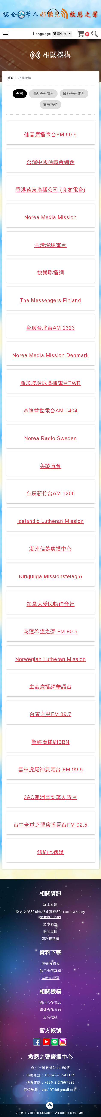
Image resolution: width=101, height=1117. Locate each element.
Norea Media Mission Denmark (50, 355)
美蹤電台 (50, 466)
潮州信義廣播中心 (50, 549)
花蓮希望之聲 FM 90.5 (51, 631)
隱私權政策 (51, 939)
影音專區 (50, 931)
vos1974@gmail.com (59, 1090)
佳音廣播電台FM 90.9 (50, 134)
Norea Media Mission (50, 217)
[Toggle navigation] (5, 33)
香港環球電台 (50, 245)
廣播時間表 (51, 963)
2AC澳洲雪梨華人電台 (50, 797)
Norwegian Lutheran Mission (50, 659)
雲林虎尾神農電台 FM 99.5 (50, 769)
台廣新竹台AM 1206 (50, 493)
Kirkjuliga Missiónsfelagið (50, 576)
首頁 (10, 78)
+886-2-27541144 (60, 1075)
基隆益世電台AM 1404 (50, 410)
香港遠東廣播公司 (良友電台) (50, 190)
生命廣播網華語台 (50, 687)
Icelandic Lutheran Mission (50, 521)
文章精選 (50, 924)
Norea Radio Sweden (50, 438)
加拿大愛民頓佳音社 (51, 604)
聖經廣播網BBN (50, 742)
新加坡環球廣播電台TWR (50, 383)
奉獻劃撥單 (51, 978)
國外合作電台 (74, 93)
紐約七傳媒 (50, 852)
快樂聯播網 (50, 272)
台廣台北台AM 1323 (50, 328)
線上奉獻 (50, 904)
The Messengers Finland (50, 300)
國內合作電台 (43, 93)
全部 (19, 93)
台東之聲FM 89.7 (50, 714)
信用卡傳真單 (50, 971)
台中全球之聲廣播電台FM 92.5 (50, 825)
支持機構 (50, 104)
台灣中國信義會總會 (51, 162)
